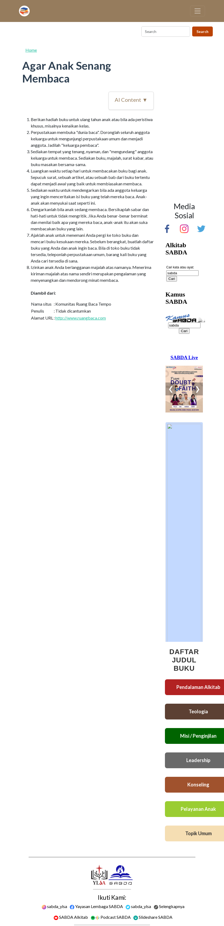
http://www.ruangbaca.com (80, 317)
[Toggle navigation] (197, 11)
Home (31, 50)
